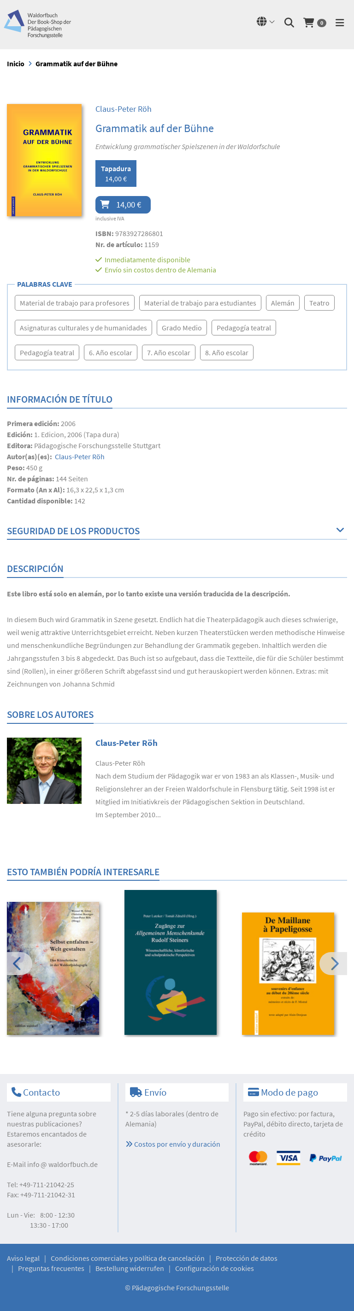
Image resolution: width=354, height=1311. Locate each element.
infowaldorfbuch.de (62, 1164)
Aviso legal (23, 1258)
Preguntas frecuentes (51, 1268)
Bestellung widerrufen (129, 1268)
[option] (59, 970)
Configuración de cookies (214, 1268)
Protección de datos (246, 1258)
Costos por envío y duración (172, 1144)
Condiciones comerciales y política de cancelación (128, 1258)
